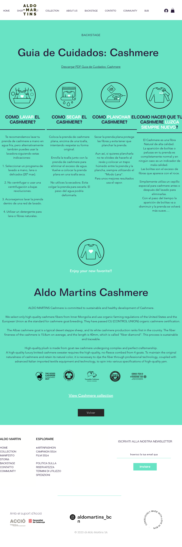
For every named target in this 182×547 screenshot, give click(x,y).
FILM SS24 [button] (42, 455)
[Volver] (91, 412)
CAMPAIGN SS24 (46, 451)
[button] (52, 10)
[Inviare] (145, 466)
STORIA (4, 459)
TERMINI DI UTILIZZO (48, 471)
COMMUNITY (8, 471)
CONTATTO (7, 467)
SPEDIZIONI (43, 475)
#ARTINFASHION (46, 447)
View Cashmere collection (91, 395)
